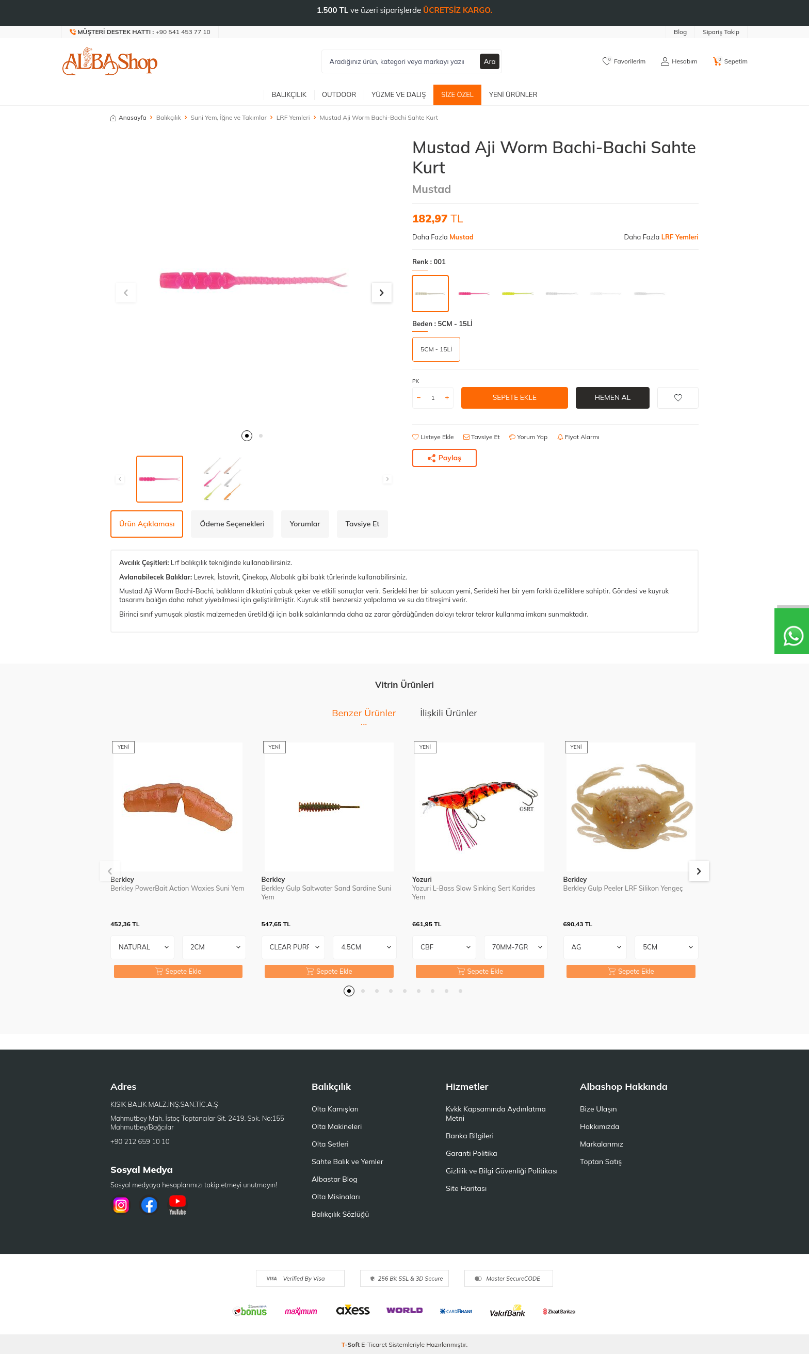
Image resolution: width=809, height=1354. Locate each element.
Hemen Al (612, 397)
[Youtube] (177, 1205)
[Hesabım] (679, 61)
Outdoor (339, 94)
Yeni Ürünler (513, 94)
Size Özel (457, 94)
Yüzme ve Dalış (398, 94)
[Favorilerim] (624, 61)
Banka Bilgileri (470, 1135)
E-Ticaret (374, 1344)
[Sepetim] (730, 61)
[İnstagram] (120, 1205)
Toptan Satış (601, 1161)
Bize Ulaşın (598, 1109)
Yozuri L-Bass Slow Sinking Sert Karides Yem (474, 892)
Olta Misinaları (336, 1196)
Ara (489, 61)
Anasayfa (128, 117)
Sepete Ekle (514, 397)
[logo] (109, 61)
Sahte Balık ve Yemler (347, 1161)
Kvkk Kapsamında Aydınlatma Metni (496, 1113)
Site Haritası (466, 1188)
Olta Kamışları (335, 1109)
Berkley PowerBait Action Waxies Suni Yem (177, 888)
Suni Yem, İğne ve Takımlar (229, 117)
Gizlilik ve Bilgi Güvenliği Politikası (502, 1170)
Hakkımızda (599, 1126)
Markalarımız (601, 1144)
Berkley (122, 879)
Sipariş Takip (721, 32)
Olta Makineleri (337, 1126)
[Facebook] (149, 1205)
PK (415, 381)
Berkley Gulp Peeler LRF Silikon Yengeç (623, 888)
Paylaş (445, 457)
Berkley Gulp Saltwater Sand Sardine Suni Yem (327, 892)
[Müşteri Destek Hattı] (140, 32)
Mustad (431, 189)
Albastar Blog (335, 1179)
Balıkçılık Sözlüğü (340, 1214)
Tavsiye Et (481, 437)
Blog (680, 32)
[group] (253, 280)
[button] (247, 436)
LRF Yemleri (293, 117)
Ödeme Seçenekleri (232, 523)
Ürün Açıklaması (146, 523)
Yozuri (422, 879)
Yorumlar (305, 523)
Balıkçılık (288, 94)
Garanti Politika (471, 1153)
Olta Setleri (330, 1144)
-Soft (352, 1344)
